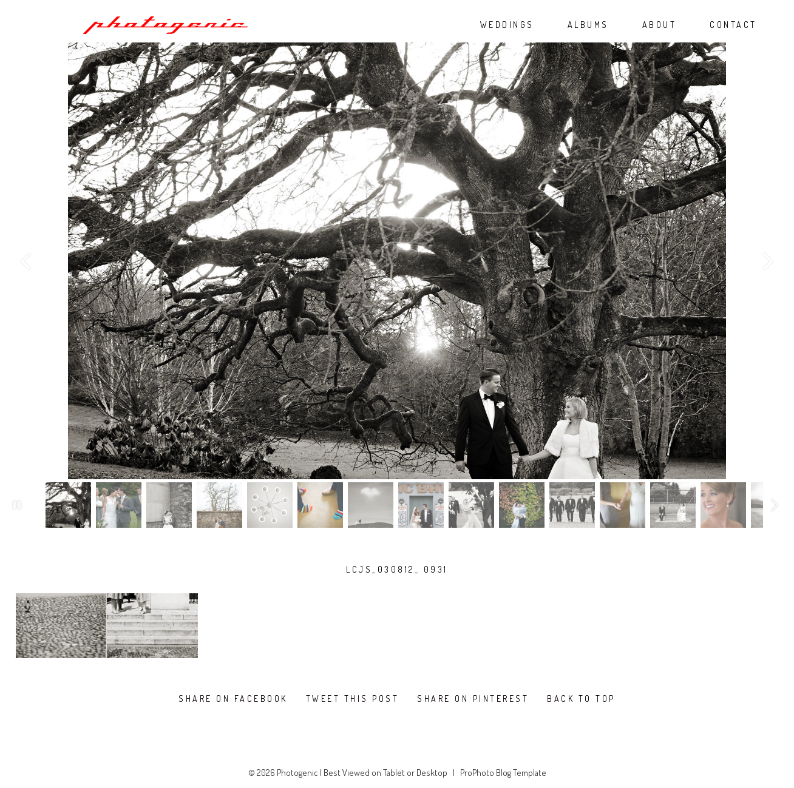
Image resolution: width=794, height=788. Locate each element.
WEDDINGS (507, 25)
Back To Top (581, 699)
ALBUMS (588, 25)
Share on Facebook (233, 699)
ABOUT (659, 25)
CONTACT (733, 25)
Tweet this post (352, 699)
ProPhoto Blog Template (503, 772)
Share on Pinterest (473, 699)
